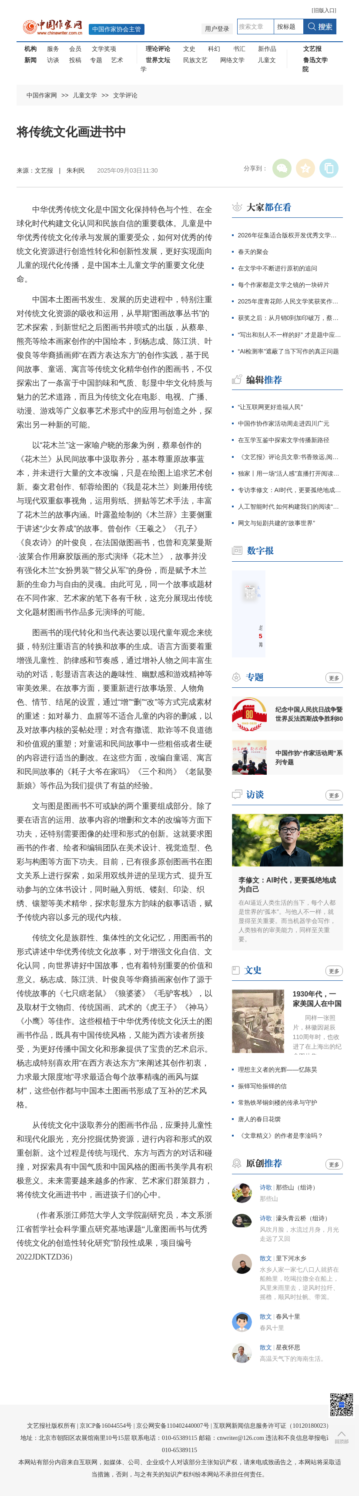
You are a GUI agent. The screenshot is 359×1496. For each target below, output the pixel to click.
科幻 (214, 48)
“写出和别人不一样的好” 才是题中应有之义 (290, 334)
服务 (53, 48)
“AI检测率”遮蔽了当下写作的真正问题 (288, 351)
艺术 (117, 60)
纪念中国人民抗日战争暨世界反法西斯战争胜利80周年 (309, 714)
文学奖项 (104, 48)
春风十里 (288, 1316)
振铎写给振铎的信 (262, 1086)
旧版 (324, 10)
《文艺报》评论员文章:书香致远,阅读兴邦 (290, 456)
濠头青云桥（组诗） (303, 1218)
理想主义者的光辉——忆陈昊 (277, 1069)
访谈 (53, 60)
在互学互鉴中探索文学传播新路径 (283, 439)
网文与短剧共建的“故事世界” (276, 523)
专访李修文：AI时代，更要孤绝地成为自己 (290, 489)
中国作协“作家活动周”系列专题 (308, 758)
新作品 (267, 48)
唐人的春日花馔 (259, 1119)
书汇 (239, 48)
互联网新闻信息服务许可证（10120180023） (272, 1426)
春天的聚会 (253, 251)
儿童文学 (85, 95)
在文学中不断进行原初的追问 (277, 268)
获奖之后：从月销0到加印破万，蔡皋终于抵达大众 (290, 317)
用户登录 (217, 29)
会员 (75, 48)
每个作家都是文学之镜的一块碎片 (283, 284)
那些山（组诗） (297, 1187)
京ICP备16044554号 (106, 1426)
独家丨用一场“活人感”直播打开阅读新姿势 (290, 473)
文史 (189, 48)
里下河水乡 (291, 1258)
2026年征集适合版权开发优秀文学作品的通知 (290, 235)
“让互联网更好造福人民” (270, 406)
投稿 (75, 60)
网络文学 (232, 60)
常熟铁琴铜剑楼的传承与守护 (277, 1102)
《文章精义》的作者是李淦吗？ (280, 1135)
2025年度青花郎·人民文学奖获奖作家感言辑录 (290, 301)
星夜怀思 (288, 1347)
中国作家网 (42, 95)
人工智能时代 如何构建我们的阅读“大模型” (290, 506)
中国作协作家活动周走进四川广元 (283, 423)
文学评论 (125, 95)
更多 (334, 678)
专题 (96, 60)
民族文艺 (195, 60)
